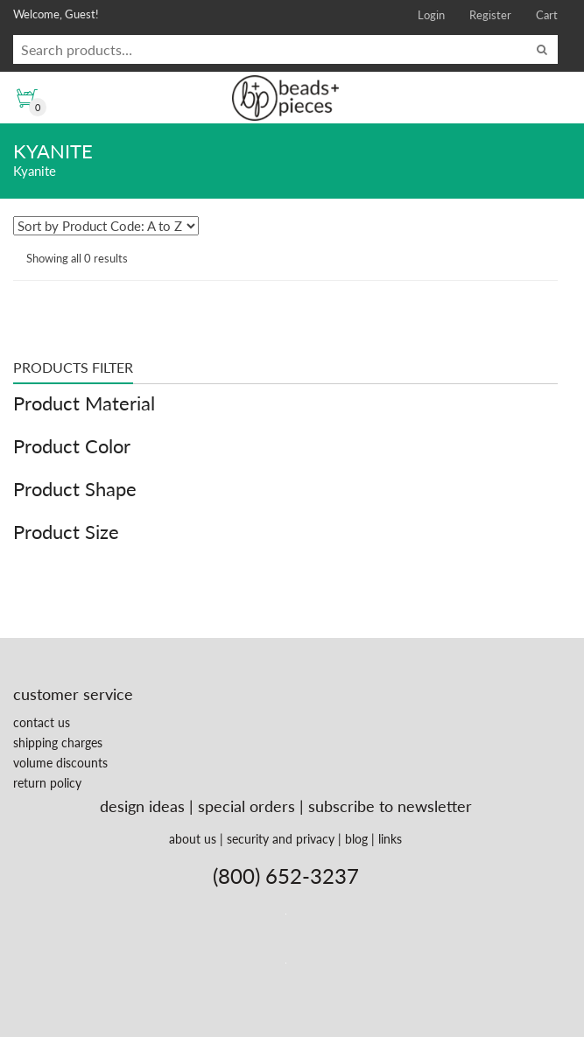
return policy (47, 782)
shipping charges (57, 742)
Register (490, 15)
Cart (547, 15)
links (390, 838)
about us (192, 838)
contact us (41, 722)
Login (431, 15)
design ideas (142, 806)
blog (356, 838)
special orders (246, 806)
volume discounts (60, 762)
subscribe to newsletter (390, 806)
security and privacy (280, 838)
